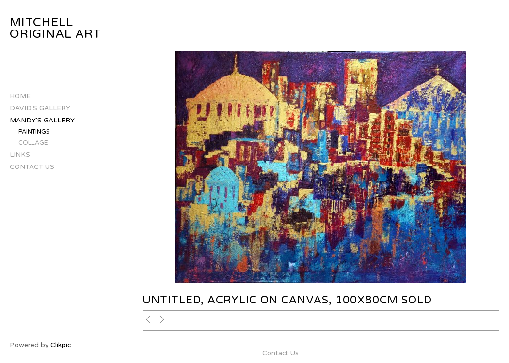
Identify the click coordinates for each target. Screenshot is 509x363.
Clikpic (60, 345)
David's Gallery (40, 108)
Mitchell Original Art (55, 28)
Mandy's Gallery (42, 120)
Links (20, 155)
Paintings (34, 132)
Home (20, 96)
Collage (33, 143)
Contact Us (32, 167)
